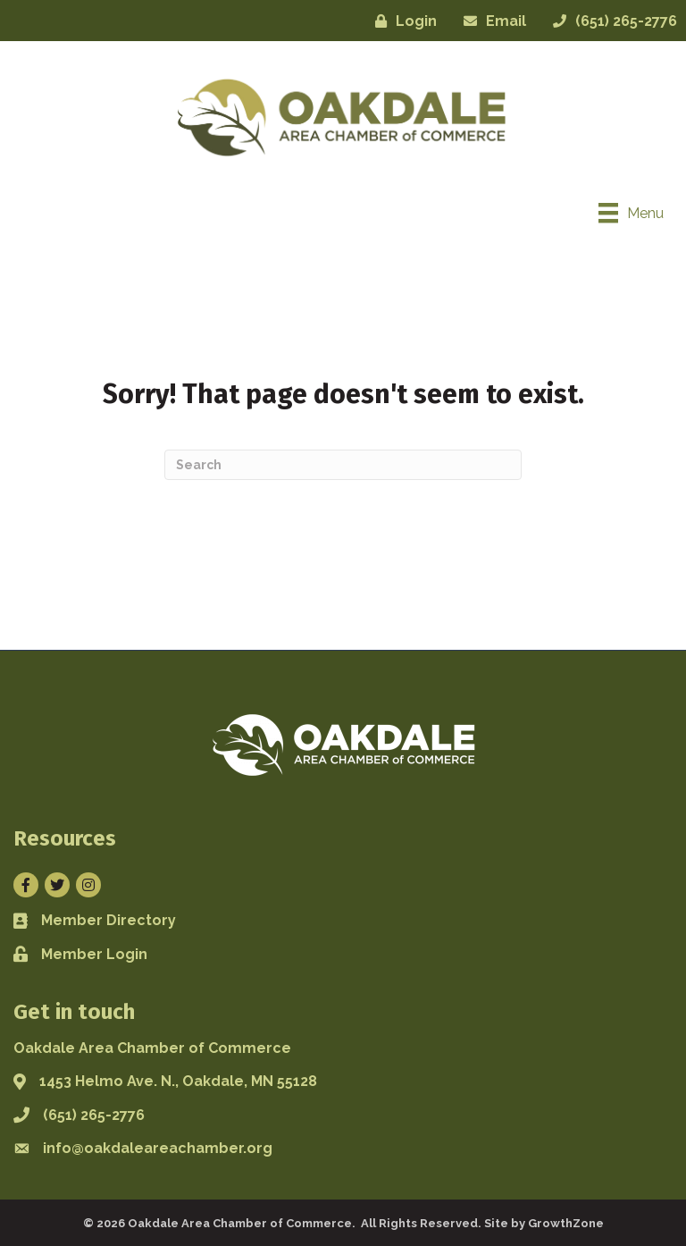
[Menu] (631, 213)
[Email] (490, 21)
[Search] (343, 465)
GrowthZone (566, 1223)
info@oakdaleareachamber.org (157, 1148)
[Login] (401, 21)
